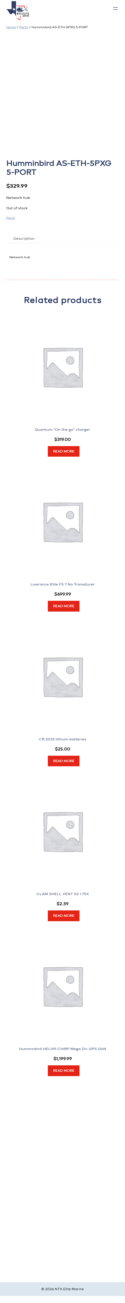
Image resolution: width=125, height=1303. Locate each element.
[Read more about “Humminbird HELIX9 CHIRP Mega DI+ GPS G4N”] (63, 1070)
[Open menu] (115, 8)
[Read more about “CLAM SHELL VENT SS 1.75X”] (63, 915)
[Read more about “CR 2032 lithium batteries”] (63, 761)
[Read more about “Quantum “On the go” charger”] (63, 451)
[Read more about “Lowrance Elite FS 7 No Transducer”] (63, 606)
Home (11, 27)
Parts (23, 27)
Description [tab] (24, 238)
